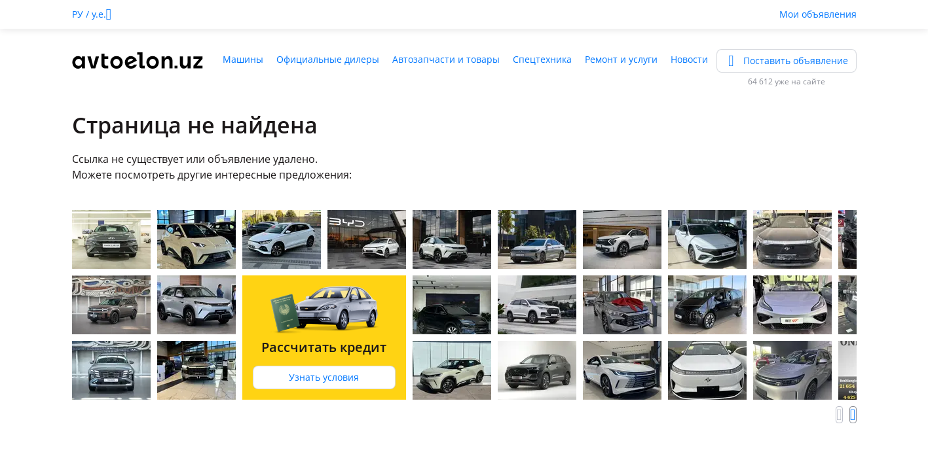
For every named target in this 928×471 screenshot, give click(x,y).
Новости (689, 59)
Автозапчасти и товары (446, 59)
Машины (243, 59)
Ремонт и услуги (621, 59)
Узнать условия (324, 377)
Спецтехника (542, 59)
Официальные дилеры (327, 59)
